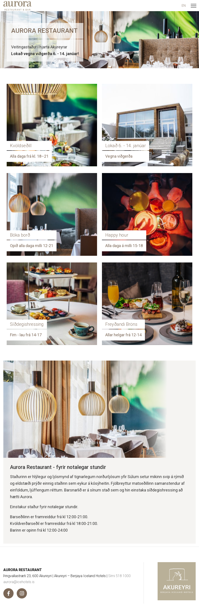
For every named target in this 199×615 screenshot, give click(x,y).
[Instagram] (22, 593)
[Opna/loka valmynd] (193, 5)
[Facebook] (8, 593)
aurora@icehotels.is (19, 582)
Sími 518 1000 (119, 576)
